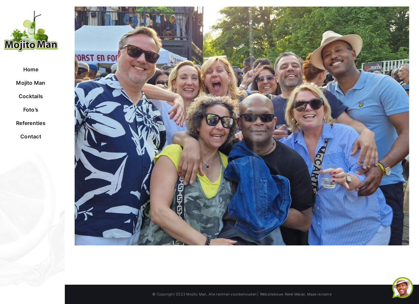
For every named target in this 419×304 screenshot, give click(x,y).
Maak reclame (319, 294)
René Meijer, (295, 294)
